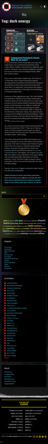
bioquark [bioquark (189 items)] (42, 220)
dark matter (38, 178)
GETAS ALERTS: (28, 413)
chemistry (20, 175)
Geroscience (8, 372)
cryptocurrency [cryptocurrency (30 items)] (40, 223)
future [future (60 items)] (18, 226)
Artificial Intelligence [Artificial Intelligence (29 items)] (27, 221)
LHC (9, 182)
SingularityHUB (9, 384)
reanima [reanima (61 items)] (23, 231)
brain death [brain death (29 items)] (31, 223)
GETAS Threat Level (24, 403)
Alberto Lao (10, 325)
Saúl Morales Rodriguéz (14, 285)
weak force (38, 182)
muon (12, 182)
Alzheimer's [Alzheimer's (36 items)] (11, 221)
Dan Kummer (11, 310)
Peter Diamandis (9, 251)
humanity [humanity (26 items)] (44, 226)
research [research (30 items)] (44, 231)
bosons (27, 178)
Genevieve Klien (12, 283)
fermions (11, 180)
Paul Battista (11, 298)
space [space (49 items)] (12, 234)
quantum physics (13, 178)
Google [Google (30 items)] (26, 226)
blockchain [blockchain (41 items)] (25, 223)
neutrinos (16, 182)
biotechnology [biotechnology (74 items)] (14, 223)
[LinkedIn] (40, 436)
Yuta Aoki (10, 321)
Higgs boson (31, 180)
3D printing (7, 247)
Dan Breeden (11, 293)
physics (6, 178)
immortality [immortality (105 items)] (10, 229)
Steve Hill (10, 338)
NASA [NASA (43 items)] (11, 231)
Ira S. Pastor (11, 353)
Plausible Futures (9, 381)
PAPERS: (27, 427)
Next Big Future (9, 379)
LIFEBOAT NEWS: (29, 411)
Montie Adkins (11, 350)
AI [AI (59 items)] (8, 221)
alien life (7, 266)
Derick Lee (10, 323)
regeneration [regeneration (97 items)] (38, 231)
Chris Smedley (11, 356)
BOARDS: (27, 419)
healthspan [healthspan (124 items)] (38, 226)
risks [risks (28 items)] (5, 233)
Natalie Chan (11, 335)
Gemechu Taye (12, 301)
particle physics (35, 175)
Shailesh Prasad (12, 295)
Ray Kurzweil (8, 255)
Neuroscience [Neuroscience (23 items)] (15, 231)
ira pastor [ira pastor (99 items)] (26, 229)
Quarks (25, 182)
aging (6, 264)
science (19, 178)
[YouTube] (43, 436)
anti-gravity (7, 268)
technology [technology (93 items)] (24, 234)
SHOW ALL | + (7, 358)
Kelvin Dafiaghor (12, 303)
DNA (5, 253)
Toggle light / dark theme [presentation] (45, 6)
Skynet (6, 260)
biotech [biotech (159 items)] (6, 223)
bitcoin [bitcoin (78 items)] (21, 223)
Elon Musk (7, 257)
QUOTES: (27, 430)
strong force (30, 182)
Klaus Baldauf (11, 316)
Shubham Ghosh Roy (14, 288)
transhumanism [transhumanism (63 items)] (33, 234)
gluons (26, 180)
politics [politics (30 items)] (18, 231)
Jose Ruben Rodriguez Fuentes (17, 308)
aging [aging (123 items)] (5, 221)
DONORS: (18, 419)
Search (44, 196)
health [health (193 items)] (30, 226)
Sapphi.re (30, 436)
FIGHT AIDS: (14, 422)
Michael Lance (11, 346)
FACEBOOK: (12, 411)
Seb (8, 343)
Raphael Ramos (12, 331)
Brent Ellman (11, 341)
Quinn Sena (10, 291)
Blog (24, 14)
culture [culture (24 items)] (44, 223)
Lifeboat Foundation (13, 436)
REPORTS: (27, 422)
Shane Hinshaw (12, 328)
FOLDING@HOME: (13, 425)
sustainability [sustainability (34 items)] (17, 234)
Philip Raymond (13, 175)
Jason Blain (11, 348)
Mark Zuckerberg (9, 262)
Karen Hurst (11, 306)
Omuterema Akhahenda (14, 313)
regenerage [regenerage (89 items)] (29, 231)
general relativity (27, 175)
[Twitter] (37, 436)
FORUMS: (19, 430)
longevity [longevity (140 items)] (6, 231)
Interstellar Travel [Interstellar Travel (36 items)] (19, 229)
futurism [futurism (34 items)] (22, 226)
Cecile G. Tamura (12, 318)
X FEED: (13, 416)
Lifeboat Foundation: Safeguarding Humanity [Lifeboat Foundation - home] (19, 6)
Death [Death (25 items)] (4, 226)
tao (34, 182)
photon (21, 182)
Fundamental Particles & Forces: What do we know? (25, 59)
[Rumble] (45, 436)
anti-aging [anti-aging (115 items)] (19, 221)
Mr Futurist (7, 377)
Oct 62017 (7, 59)
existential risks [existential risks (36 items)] (8, 226)
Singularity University (11, 259)
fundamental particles (18, 180)
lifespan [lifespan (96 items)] (43, 229)
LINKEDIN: (13, 413)
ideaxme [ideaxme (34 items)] (4, 229)
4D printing (7, 249)
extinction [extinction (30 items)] (15, 226)
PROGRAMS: (28, 425)
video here (14, 168)
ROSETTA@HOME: (12, 427)
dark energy (32, 178)
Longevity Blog (9, 374)
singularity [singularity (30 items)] (8, 234)
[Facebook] (34, 436)
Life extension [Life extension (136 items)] (35, 228)
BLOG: (26, 416)
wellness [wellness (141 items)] (41, 233)
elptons (6, 180)
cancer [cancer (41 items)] (35, 223)
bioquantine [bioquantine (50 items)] (35, 221)
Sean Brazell (11, 333)
